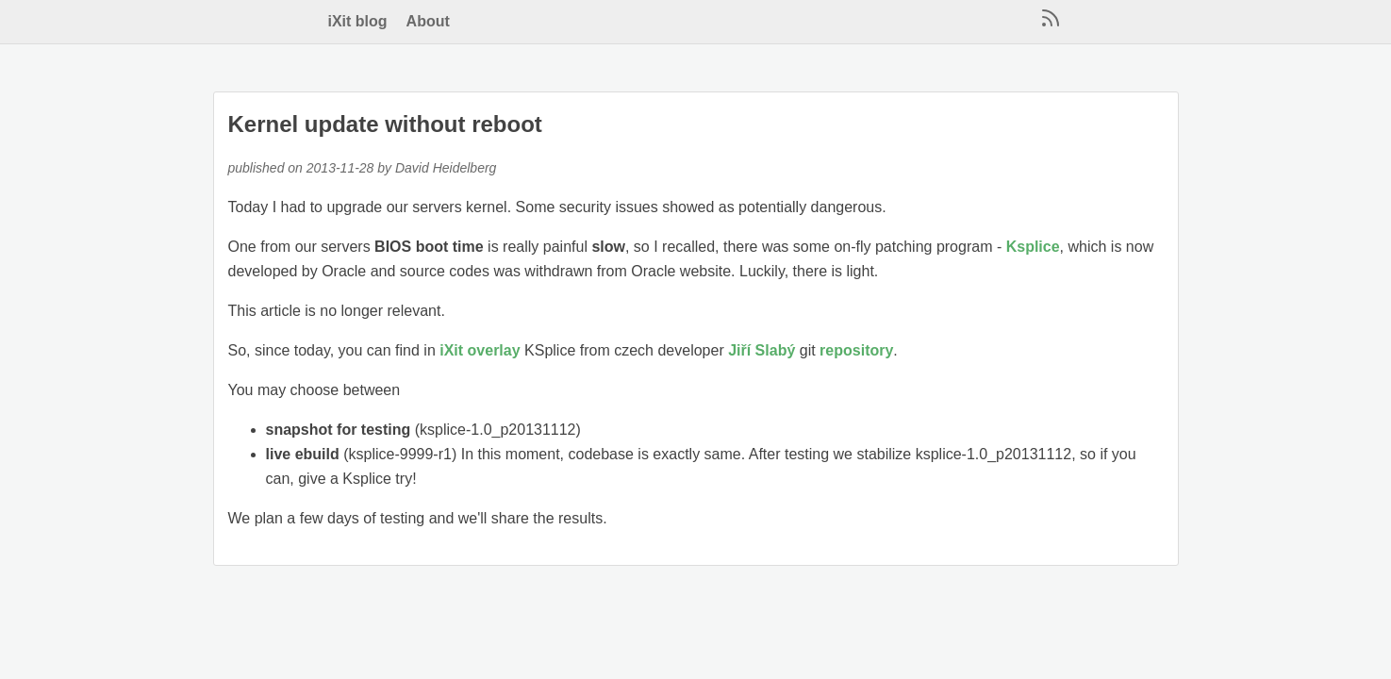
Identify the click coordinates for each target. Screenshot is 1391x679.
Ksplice (1033, 247)
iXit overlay (479, 350)
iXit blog (358, 21)
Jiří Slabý (761, 350)
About (428, 21)
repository (856, 350)
